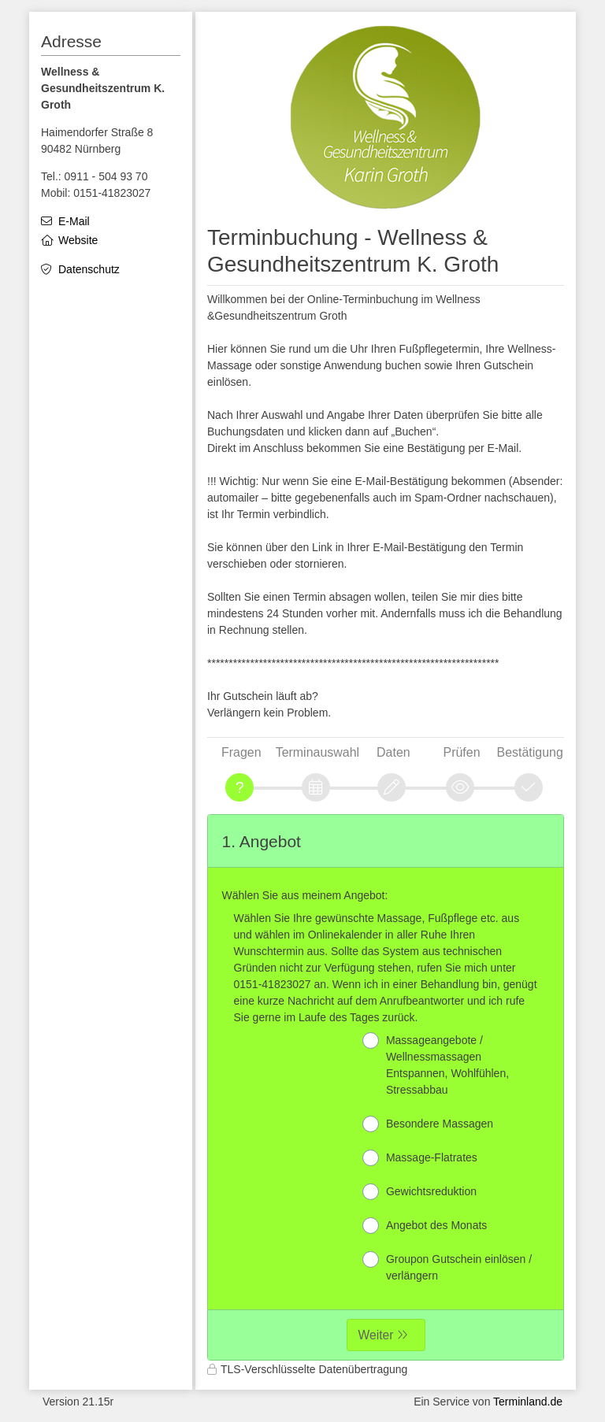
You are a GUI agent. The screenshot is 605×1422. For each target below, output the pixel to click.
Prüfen (462, 752)
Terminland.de (527, 1401)
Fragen (241, 752)
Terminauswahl (317, 752)
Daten (393, 752)
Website (78, 240)
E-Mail (74, 221)
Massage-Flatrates (419, 1158)
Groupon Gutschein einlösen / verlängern (447, 1266)
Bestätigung (530, 752)
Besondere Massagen (427, 1124)
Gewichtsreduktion (419, 1191)
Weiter (376, 1335)
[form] (385, 1087)
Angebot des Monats (424, 1225)
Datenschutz (89, 269)
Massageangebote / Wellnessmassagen (435, 1064)
